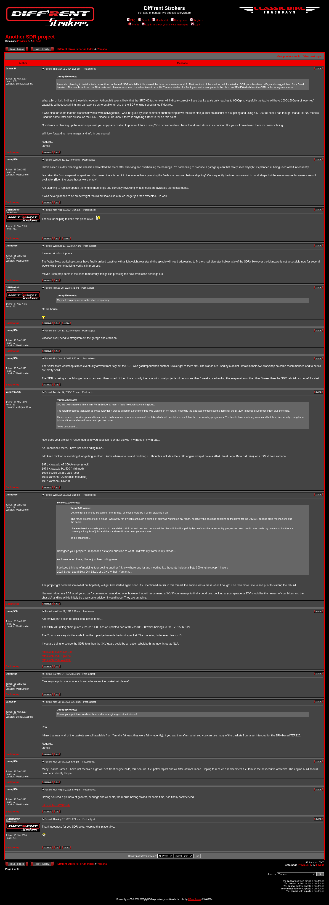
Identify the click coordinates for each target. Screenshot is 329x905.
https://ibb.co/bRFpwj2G (56, 656)
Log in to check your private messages (165, 24)
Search (144, 20)
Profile (133, 24)
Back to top (12, 152)
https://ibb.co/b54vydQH (56, 660)
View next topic (312, 56)
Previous (22, 41)
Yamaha (102, 49)
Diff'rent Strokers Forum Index (75, 49)
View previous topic (288, 56)
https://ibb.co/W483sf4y (56, 805)
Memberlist (160, 20)
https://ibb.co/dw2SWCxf (57, 651)
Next (38, 41)
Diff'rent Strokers (194, 899)
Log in (196, 24)
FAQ (131, 20)
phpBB (129, 899)
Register (196, 20)
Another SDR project (30, 37)
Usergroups (179, 20)
